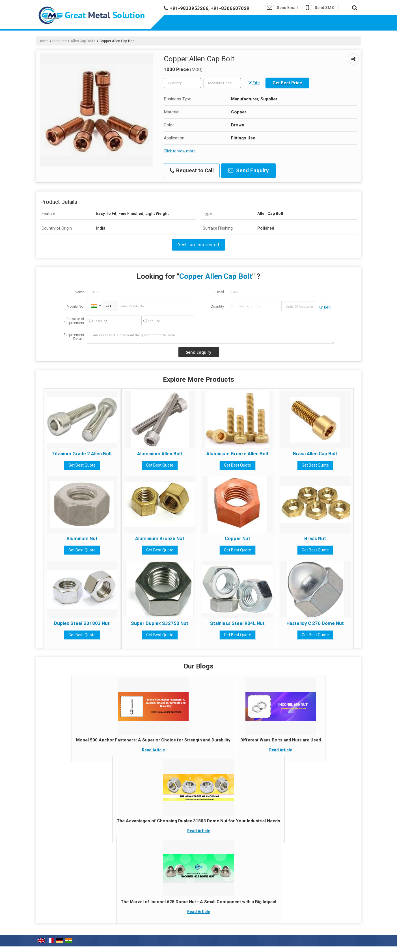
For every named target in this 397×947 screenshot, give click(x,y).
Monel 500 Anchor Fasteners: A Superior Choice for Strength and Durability (153, 740)
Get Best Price (287, 82)
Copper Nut (237, 538)
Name (79, 292)
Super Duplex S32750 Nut (159, 623)
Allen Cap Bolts (83, 41)
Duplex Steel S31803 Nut (82, 623)
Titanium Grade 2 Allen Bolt (82, 453)
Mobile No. (75, 306)
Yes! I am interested (198, 244)
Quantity (217, 306)
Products (59, 41)
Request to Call (192, 170)
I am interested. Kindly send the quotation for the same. (210, 337)
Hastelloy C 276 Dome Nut (315, 623)
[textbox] (222, 83)
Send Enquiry (248, 170)
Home (43, 41)
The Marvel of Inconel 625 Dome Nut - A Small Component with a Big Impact (199, 901)
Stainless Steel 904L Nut (237, 623)
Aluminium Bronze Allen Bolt (237, 453)
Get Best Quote (82, 465)
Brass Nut (315, 538)
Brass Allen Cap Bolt (315, 453)
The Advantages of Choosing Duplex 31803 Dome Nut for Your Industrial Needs (198, 820)
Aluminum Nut (82, 538)
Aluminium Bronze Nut (159, 538)
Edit (254, 83)
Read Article (153, 750)
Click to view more (180, 151)
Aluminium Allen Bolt (159, 453)
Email (219, 292)
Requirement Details (74, 337)
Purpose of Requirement (74, 321)
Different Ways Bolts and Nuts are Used (280, 740)
